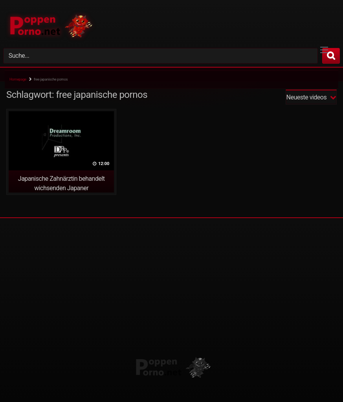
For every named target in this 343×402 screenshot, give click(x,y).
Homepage (17, 79)
